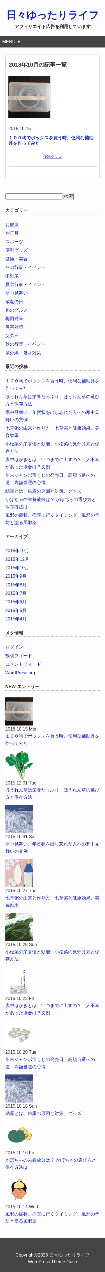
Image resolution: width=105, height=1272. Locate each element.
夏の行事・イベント (25, 284)
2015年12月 (17, 559)
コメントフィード (23, 664)
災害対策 (14, 327)
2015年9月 (16, 576)
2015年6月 (16, 601)
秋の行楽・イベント (25, 344)
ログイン (14, 647)
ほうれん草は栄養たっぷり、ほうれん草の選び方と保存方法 (52, 794)
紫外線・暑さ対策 (23, 352)
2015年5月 (16, 610)
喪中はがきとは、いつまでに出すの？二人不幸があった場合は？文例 (52, 1009)
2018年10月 (17, 550)
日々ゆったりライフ (52, 15)
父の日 (12, 335)
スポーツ (14, 241)
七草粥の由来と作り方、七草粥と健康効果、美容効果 (52, 901)
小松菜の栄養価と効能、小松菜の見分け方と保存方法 (52, 955)
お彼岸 (12, 224)
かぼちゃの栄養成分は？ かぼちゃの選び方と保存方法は (50, 1164)
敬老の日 (14, 301)
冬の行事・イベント (25, 267)
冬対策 (12, 275)
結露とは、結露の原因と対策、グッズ (43, 491)
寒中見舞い (16, 293)
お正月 (12, 233)
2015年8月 (16, 584)
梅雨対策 (14, 318)
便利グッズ (52, 157)
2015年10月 (17, 567)
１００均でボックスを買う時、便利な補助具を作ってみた (52, 740)
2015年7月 (16, 593)
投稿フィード (18, 655)
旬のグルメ (16, 310)
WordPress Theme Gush (52, 1261)
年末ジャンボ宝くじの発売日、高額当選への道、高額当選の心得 (50, 1063)
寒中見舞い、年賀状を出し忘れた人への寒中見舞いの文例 (52, 848)
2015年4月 (16, 618)
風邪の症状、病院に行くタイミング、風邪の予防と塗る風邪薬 (52, 1218)
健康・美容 (16, 259)
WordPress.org (20, 672)
